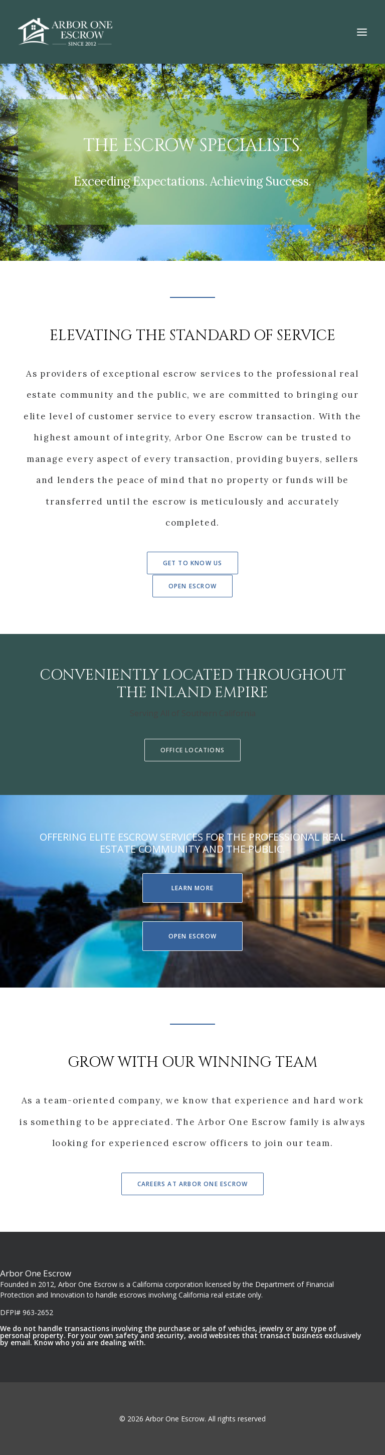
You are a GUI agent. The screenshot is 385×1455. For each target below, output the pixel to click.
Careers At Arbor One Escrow (192, 1184)
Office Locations (192, 750)
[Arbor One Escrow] (65, 32)
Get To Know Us (193, 563)
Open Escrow (192, 586)
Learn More (192, 888)
